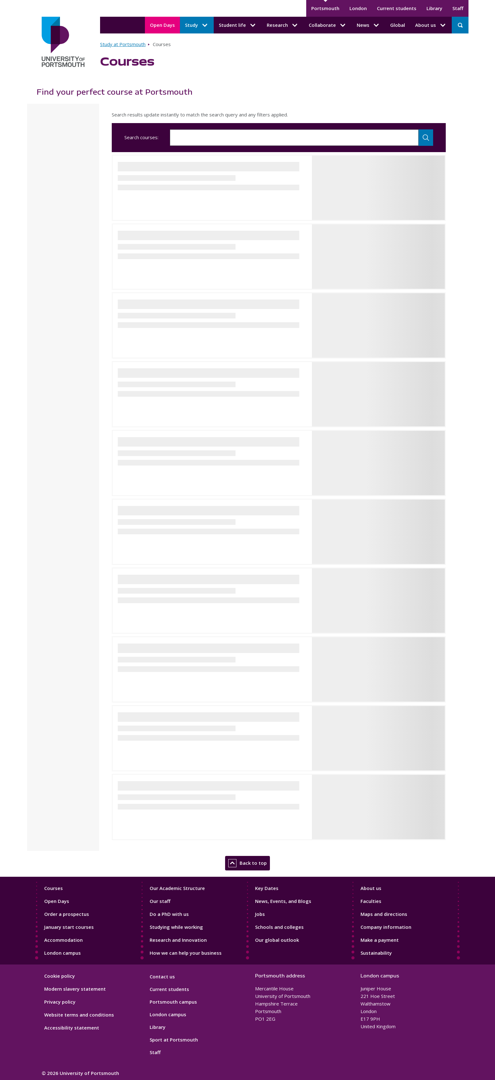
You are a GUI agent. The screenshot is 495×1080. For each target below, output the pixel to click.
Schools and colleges (279, 927)
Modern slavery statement (75, 989)
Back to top (247, 863)
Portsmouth (325, 8)
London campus (62, 953)
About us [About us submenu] (431, 25)
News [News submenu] (368, 25)
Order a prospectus (66, 914)
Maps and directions (384, 914)
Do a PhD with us (169, 914)
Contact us (162, 976)
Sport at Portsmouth (174, 1039)
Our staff (160, 901)
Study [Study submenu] (197, 25)
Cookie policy (59, 976)
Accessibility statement (71, 1027)
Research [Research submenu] (283, 25)
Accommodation (63, 940)
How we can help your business (186, 953)
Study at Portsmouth (123, 44)
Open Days (162, 25)
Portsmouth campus (173, 1002)
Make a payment (380, 940)
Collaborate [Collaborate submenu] (328, 25)
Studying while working (176, 927)
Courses (53, 888)
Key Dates (266, 888)
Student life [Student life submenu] (238, 25)
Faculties (371, 901)
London (358, 8)
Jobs (260, 914)
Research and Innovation (178, 940)
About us (371, 888)
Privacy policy (59, 1002)
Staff (457, 8)
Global (397, 25)
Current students (396, 8)
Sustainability (376, 953)
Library (434, 8)
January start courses (69, 927)
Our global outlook (277, 940)
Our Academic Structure (177, 888)
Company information (386, 927)
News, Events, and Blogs (283, 901)
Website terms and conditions (79, 1015)
